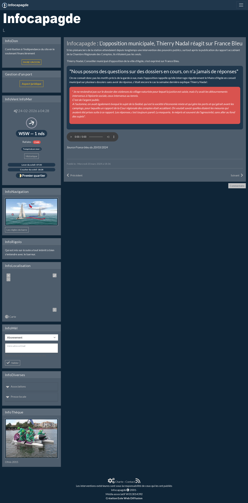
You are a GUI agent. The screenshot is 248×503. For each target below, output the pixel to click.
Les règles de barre (17, 229)
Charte (119, 481)
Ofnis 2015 (11, 461)
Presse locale (16, 396)
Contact (130, 481)
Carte (10, 316)
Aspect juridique (31, 83)
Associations (16, 386)
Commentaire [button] (237, 185)
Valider (13, 362)
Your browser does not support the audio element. (92, 136)
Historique (31, 156)
